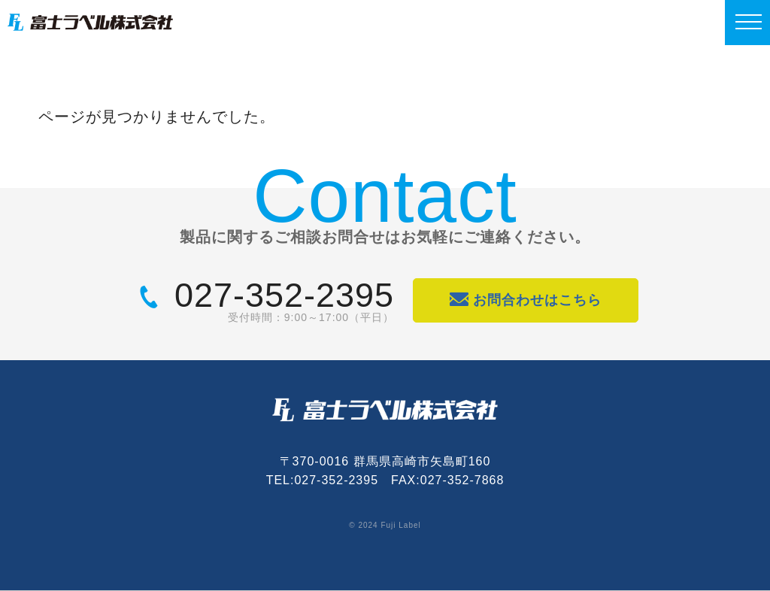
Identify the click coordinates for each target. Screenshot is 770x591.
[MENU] (747, 22)
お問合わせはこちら (526, 299)
